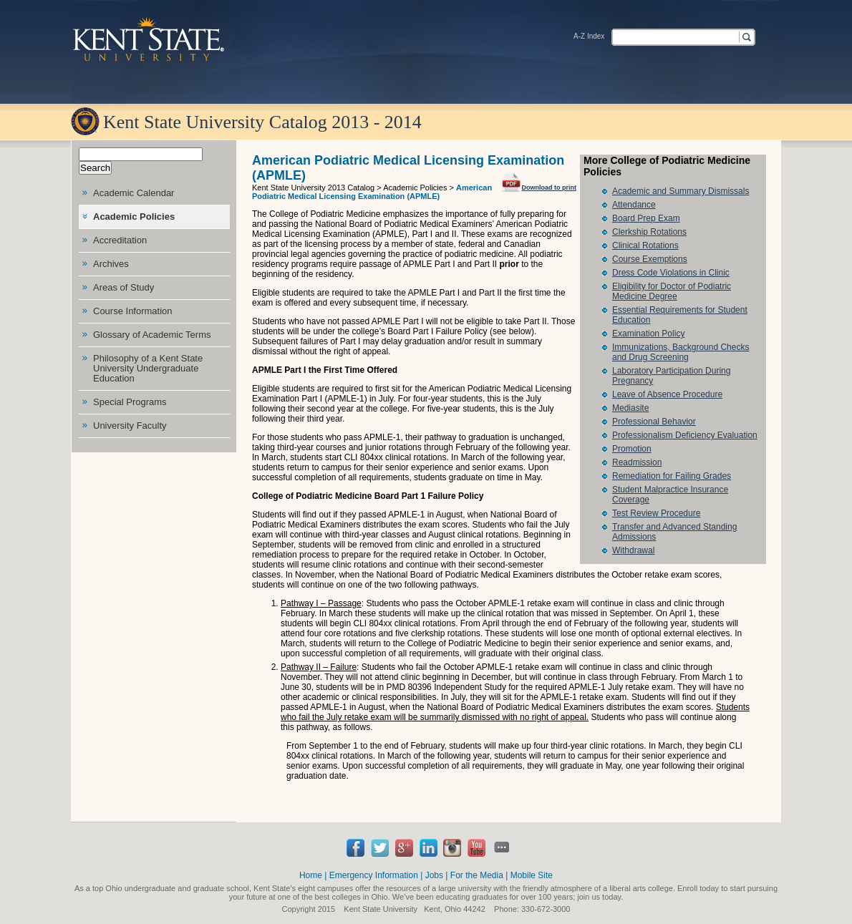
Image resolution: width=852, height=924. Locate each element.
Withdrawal (633, 550)
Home (310, 875)
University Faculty (130, 425)
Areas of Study (123, 287)
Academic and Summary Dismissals (680, 191)
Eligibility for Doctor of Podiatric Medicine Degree (671, 291)
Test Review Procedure (656, 513)
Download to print (538, 181)
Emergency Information (373, 875)
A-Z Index (588, 36)
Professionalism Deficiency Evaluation (684, 435)
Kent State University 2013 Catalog (313, 187)
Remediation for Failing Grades (671, 476)
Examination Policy (648, 334)
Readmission (637, 462)
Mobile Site (531, 875)
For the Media (476, 875)
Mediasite (630, 408)
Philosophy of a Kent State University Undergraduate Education (148, 368)
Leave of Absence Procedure (667, 394)
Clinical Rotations (645, 245)
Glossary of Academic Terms (151, 334)
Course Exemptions (649, 259)
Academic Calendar (133, 193)
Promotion (632, 449)
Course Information (133, 311)
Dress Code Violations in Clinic (671, 273)
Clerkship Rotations (649, 232)
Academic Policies (134, 216)
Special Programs (130, 402)
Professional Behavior (654, 422)
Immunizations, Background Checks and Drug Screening (680, 352)
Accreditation (120, 240)
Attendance (634, 205)
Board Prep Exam (646, 218)
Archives (111, 263)
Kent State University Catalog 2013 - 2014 (262, 122)
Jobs (434, 875)
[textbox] (674, 36)
